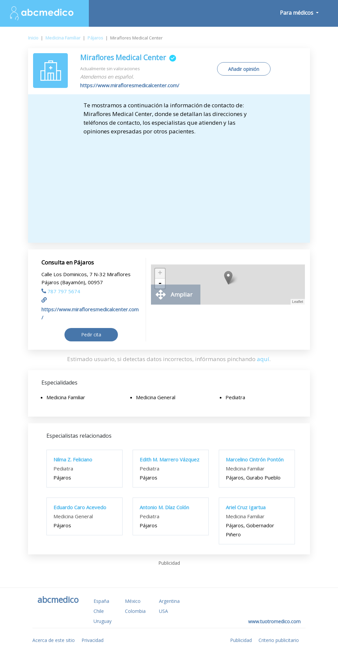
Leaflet (297, 302)
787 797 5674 (60, 291)
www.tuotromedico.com (274, 621)
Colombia (135, 611)
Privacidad (92, 640)
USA (163, 611)
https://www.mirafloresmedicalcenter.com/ (129, 85)
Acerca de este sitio (53, 640)
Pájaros (95, 38)
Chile (99, 611)
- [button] (160, 284)
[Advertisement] (169, 186)
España (101, 601)
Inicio (33, 38)
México (133, 601)
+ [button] (160, 273)
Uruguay (103, 621)
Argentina (169, 601)
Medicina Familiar (62, 38)
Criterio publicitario (279, 640)
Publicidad (241, 640)
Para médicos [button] (297, 12)
